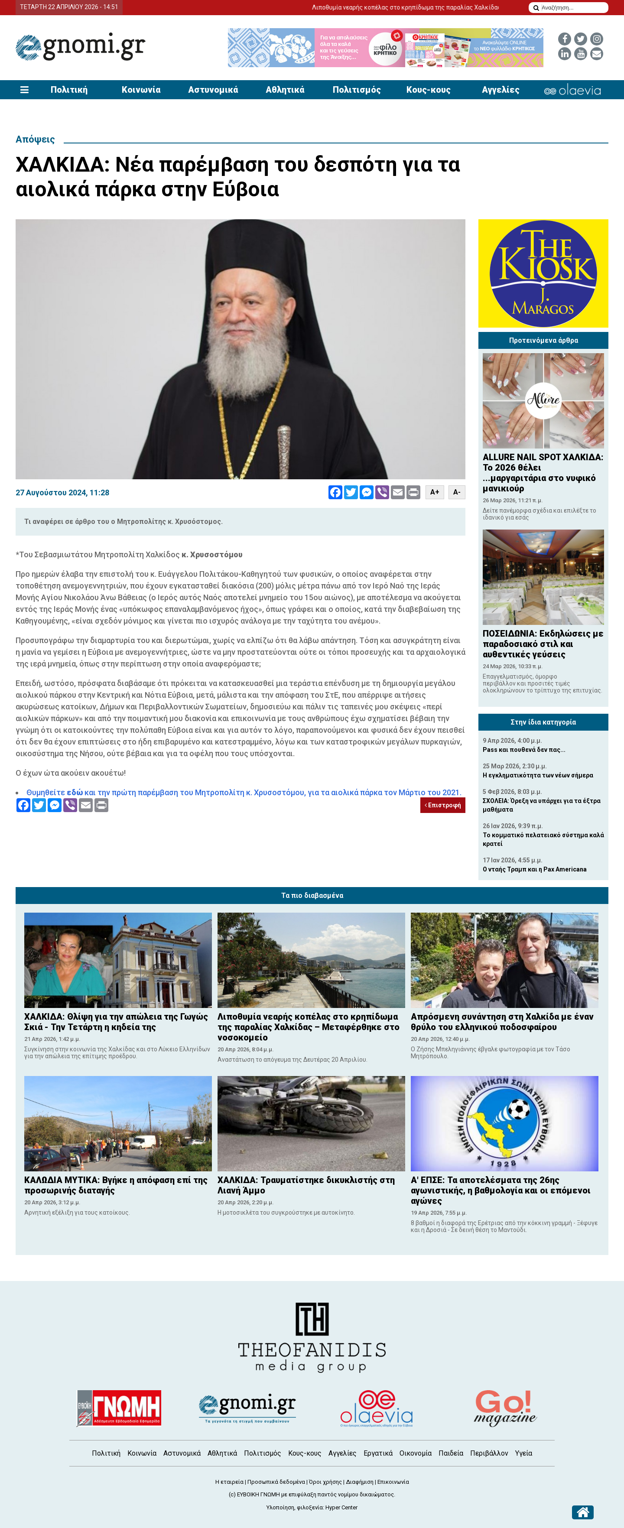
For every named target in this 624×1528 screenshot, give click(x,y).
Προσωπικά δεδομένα (276, 1482)
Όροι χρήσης (325, 1482)
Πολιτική (69, 90)
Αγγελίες (501, 90)
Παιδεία (451, 1453)
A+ (434, 492)
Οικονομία (416, 1453)
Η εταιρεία (229, 1482)
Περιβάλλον (489, 1453)
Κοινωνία (141, 90)
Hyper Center (341, 1507)
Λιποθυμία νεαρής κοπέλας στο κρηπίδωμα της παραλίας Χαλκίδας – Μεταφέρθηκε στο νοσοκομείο (461, 7)
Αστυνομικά (213, 90)
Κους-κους (428, 90)
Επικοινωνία (393, 1482)
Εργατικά (378, 1453)
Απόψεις (35, 139)
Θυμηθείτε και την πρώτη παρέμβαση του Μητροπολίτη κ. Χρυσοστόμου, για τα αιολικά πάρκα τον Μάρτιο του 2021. (244, 792)
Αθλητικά (285, 90)
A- (457, 492)
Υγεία (523, 1453)
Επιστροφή (443, 805)
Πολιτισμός (357, 90)
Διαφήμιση (360, 1482)
